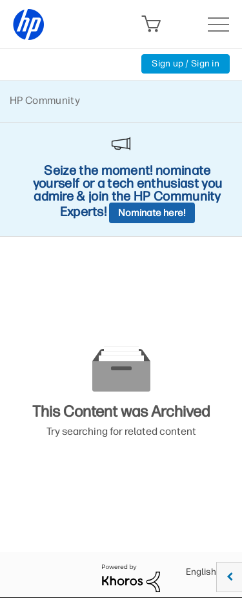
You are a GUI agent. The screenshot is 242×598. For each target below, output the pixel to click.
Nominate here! (152, 213)
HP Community (45, 100)
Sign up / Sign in (185, 63)
